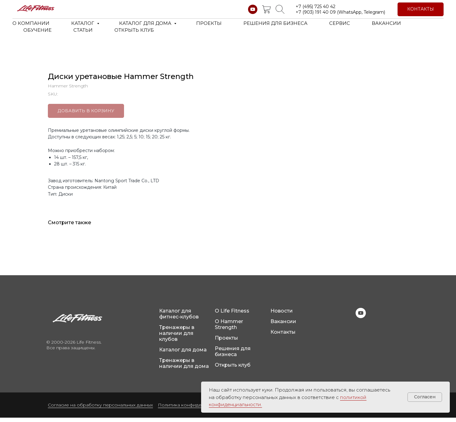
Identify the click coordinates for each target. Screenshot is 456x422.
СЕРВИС (339, 23)
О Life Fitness (232, 315)
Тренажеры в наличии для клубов (176, 337)
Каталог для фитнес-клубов (179, 318)
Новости (281, 315)
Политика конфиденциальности (194, 409)
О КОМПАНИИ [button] (30, 23)
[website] (266, 9)
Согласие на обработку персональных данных (100, 409)
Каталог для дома (183, 354)
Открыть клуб (233, 369)
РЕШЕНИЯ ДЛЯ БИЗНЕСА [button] (275, 23)
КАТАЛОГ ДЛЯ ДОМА (146, 23)
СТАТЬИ (83, 30)
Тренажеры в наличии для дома (184, 367)
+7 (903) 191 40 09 (316, 12)
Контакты (283, 336)
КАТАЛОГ (83, 23)
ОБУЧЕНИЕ (37, 30)
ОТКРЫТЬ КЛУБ (134, 30)
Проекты (226, 342)
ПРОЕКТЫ (209, 23)
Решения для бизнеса (233, 356)
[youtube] (252, 9)
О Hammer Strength (229, 329)
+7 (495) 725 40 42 (315, 6)
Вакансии (283, 326)
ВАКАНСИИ (386, 23)
